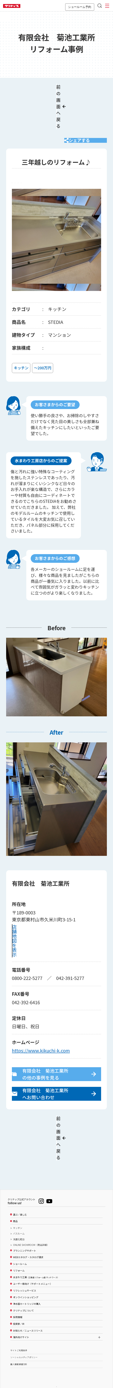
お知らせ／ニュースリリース (28, 1310)
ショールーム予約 (79, 6)
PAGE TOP (56, 1366)
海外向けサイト (21, 1317)
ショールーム (20, 1243)
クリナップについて (23, 1290)
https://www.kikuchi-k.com (41, 1047)
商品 (15, 1201)
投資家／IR (18, 1303)
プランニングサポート (24, 1230)
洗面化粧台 (19, 1219)
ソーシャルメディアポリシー (24, 1337)
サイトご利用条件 (18, 1330)
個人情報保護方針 (18, 1344)
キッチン (17, 1207)
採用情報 (17, 1297)
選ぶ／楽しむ (20, 1194)
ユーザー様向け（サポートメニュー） (32, 1263)
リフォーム (19, 1250)
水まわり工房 (35, 1257)
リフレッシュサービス (24, 1270)
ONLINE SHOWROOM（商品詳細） (31, 1224)
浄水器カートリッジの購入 (27, 1283)
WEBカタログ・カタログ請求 (28, 1237)
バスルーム (19, 1213)
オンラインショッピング (25, 1277)
